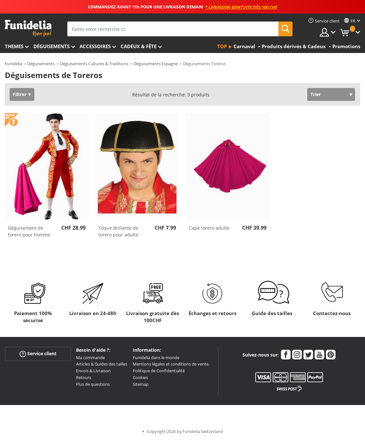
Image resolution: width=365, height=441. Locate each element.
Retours (83, 377)
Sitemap (141, 384)
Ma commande (90, 357)
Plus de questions (93, 384)
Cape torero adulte (209, 228)
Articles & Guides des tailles (101, 364)
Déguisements (51, 46)
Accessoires (95, 46)
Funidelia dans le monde (156, 357)
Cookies (140, 377)
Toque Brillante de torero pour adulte (118, 231)
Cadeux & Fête (139, 46)
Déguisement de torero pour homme (29, 231)
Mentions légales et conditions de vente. (171, 364)
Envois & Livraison (93, 371)
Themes (14, 46)
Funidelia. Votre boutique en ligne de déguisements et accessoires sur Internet (28, 28)
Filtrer (19, 94)
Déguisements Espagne (155, 63)
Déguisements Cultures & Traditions (94, 63)
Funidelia (13, 63)
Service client (38, 353)
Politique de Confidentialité (159, 371)
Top (222, 46)
